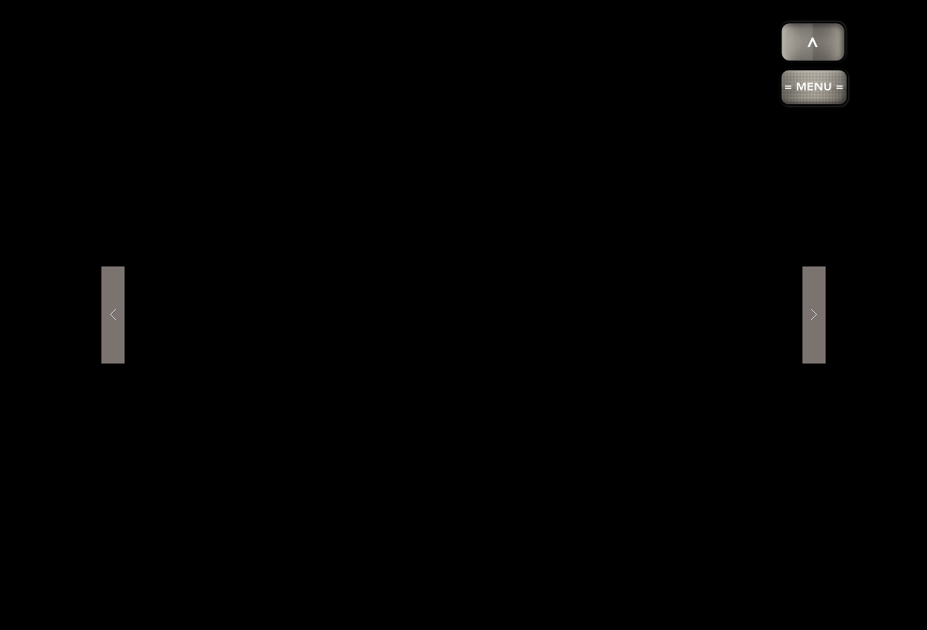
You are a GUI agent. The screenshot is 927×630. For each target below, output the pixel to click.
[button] (814, 87)
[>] (813, 42)
